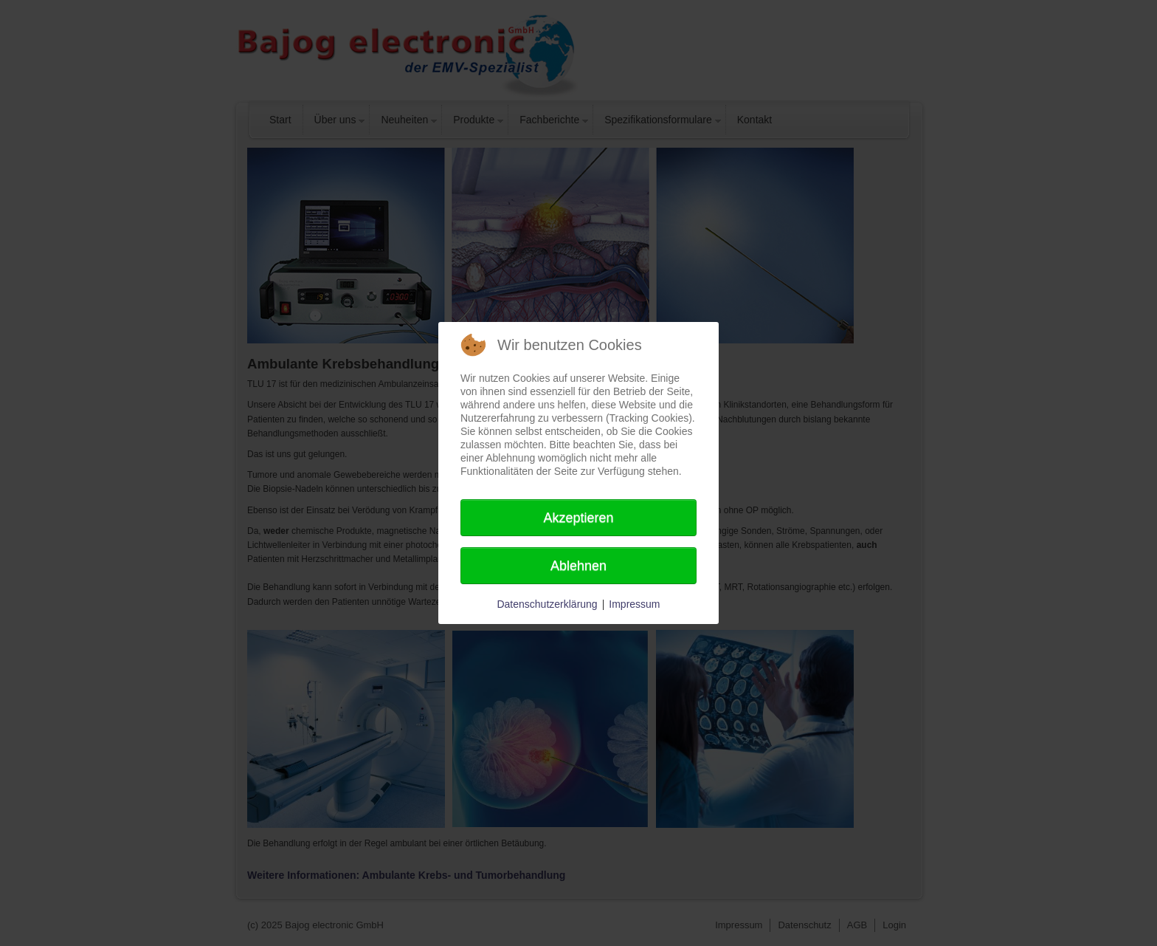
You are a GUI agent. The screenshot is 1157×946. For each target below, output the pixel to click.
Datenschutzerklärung (547, 604)
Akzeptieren (578, 517)
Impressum (634, 604)
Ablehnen (578, 565)
